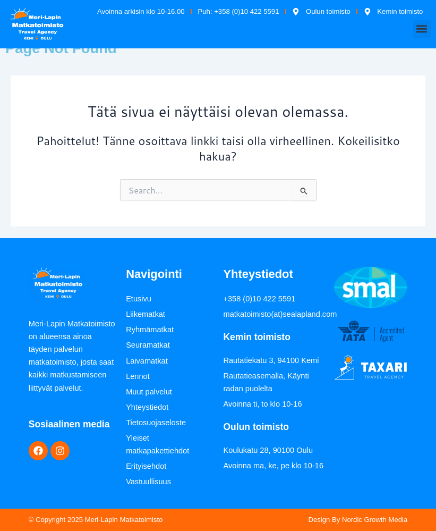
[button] (422, 29)
